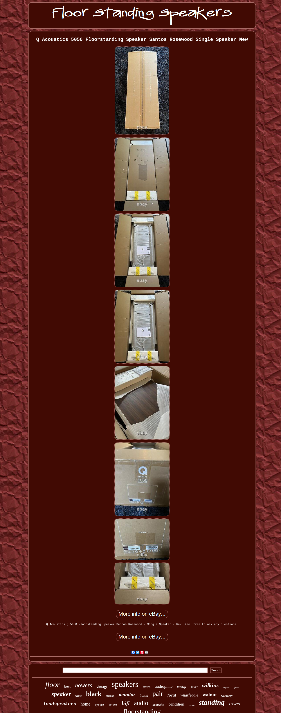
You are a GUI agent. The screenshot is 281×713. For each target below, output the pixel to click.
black (93, 693)
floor (52, 684)
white (78, 695)
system (99, 705)
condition (176, 704)
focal (172, 695)
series (113, 704)
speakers (125, 684)
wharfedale (189, 695)
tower (235, 703)
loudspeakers (59, 704)
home (85, 704)
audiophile (164, 686)
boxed (144, 695)
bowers (83, 685)
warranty (226, 695)
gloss (236, 687)
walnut (210, 694)
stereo (147, 687)
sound (192, 705)
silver (194, 687)
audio (141, 702)
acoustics (158, 704)
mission (110, 695)
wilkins (210, 685)
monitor (127, 694)
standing (212, 702)
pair (157, 693)
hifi (126, 703)
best (67, 686)
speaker (61, 694)
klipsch (226, 687)
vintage (102, 687)
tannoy (181, 687)
